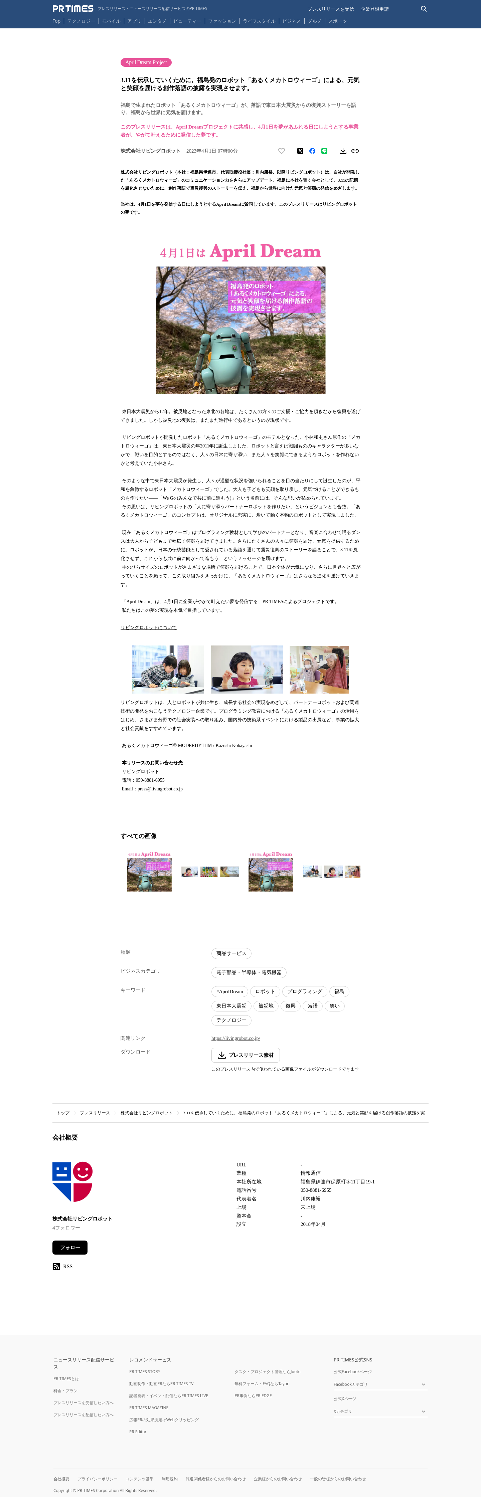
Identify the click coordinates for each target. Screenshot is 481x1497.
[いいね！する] (281, 151)
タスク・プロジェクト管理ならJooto (267, 1371)
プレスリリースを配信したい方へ (83, 1415)
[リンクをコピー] (355, 151)
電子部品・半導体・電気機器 (249, 972)
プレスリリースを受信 (330, 9)
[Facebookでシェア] (312, 151)
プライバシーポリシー (97, 1479)
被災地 (266, 1005)
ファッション (222, 21)
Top (57, 21)
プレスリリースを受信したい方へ (83, 1403)
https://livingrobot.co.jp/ (235, 1038)
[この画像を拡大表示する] (149, 872)
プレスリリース (95, 1112)
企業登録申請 (375, 9)
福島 (339, 991)
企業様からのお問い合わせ (278, 1479)
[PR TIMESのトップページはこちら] (130, 9)
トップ (62, 1112)
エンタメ (157, 21)
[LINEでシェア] (324, 151)
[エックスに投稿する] (300, 151)
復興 (291, 1005)
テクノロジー (81, 21)
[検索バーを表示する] (424, 8)
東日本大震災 (231, 1005)
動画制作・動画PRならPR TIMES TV (161, 1383)
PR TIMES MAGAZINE (148, 1408)
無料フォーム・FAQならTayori (262, 1383)
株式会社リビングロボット (147, 1112)
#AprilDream (229, 991)
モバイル (111, 21)
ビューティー (187, 21)
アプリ (134, 21)
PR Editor (138, 1432)
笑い (335, 1005)
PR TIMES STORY (144, 1371)
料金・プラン (65, 1390)
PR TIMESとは (66, 1378)
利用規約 (170, 1479)
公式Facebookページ (353, 1371)
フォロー (70, 1247)
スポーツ (337, 21)
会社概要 (61, 1479)
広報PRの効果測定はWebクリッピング (164, 1420)
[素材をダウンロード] (343, 151)
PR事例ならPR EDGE (253, 1395)
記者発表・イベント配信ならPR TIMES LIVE (168, 1395)
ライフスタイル (259, 21)
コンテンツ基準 (140, 1479)
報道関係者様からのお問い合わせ (216, 1479)
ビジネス (291, 21)
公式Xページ (345, 1398)
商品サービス (231, 953)
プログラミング (304, 991)
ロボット (265, 991)
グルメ (315, 21)
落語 (313, 1005)
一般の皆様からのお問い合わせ (338, 1479)
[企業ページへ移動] (73, 1183)
